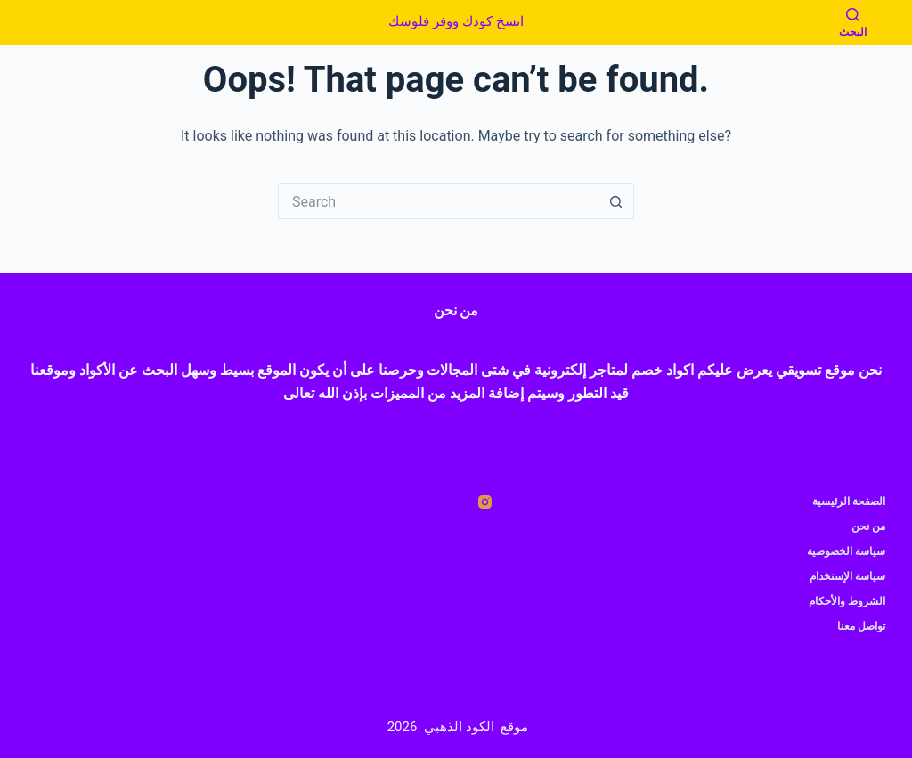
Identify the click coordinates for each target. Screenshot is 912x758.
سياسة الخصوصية (846, 551)
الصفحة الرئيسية (848, 501)
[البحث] (853, 22)
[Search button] (616, 201)
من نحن (868, 526)
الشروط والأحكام (847, 601)
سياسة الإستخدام (847, 576)
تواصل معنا (861, 626)
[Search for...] (438, 201)
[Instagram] (485, 502)
